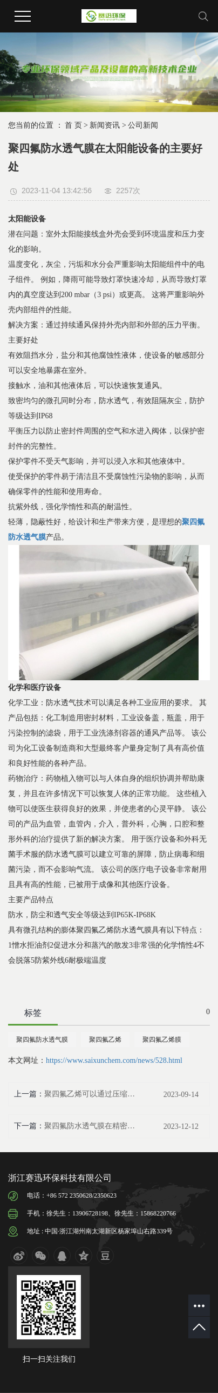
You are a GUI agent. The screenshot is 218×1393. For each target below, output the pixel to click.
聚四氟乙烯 (105, 1039)
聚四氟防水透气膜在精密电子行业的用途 (91, 1126)
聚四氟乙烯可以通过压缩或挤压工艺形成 (91, 1094)
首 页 (73, 125)
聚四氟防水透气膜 (42, 1039)
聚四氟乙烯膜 (161, 1039)
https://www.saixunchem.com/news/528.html (114, 1060)
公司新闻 (143, 125)
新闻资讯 (105, 125)
